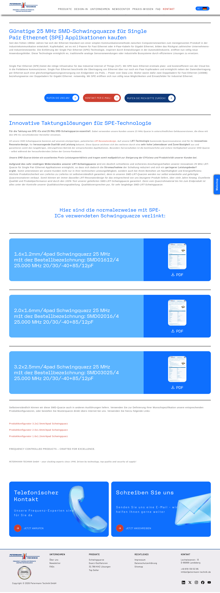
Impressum (140, 560)
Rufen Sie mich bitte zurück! (147, 98)
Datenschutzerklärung (146, 564)
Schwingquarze (96, 560)
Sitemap (139, 567)
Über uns (54, 560)
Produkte (66, 9)
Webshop (217, 185)
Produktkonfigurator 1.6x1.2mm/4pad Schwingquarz (38, 437)
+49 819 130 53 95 (189, 570)
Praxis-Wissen (143, 9)
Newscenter (122, 9)
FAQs (52, 567)
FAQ (158, 9)
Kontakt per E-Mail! (98, 97)
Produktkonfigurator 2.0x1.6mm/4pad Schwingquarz (38, 431)
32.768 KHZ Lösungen (100, 567)
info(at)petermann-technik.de (196, 573)
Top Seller (94, 571)
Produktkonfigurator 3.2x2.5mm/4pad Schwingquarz (38, 424)
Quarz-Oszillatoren (98, 564)
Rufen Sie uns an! (57, 97)
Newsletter (55, 564)
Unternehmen (100, 9)
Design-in (82, 9)
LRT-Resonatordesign (105, 141)
